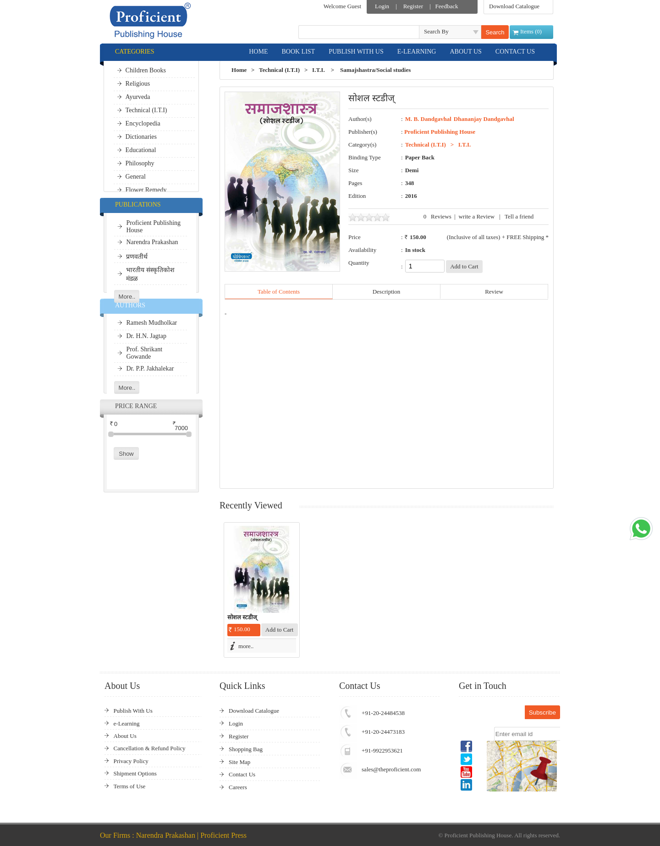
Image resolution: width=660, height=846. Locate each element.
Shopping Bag (246, 749)
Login (382, 6)
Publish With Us (133, 710)
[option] (262, 590)
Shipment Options (135, 773)
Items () (531, 31)
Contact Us (242, 774)
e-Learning (127, 723)
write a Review (476, 216)
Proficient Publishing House (439, 131)
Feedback (446, 6)
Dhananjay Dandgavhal (484, 119)
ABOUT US (465, 51)
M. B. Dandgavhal (428, 119)
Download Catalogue (514, 6)
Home (239, 69)
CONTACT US (515, 51)
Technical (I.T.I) (279, 69)
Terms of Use (130, 786)
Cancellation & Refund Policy (150, 748)
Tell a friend (519, 216)
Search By (436, 31)
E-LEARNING (416, 51)
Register (413, 6)
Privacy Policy (131, 761)
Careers (238, 787)
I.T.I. (318, 69)
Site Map (239, 762)
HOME (258, 51)
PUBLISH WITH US (356, 51)
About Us (125, 735)
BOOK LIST (298, 51)
